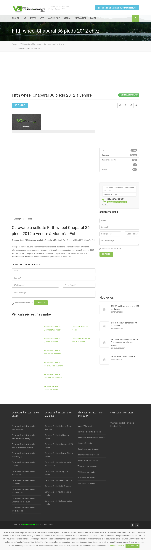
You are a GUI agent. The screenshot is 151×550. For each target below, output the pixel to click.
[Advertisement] (77, 74)
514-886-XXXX (117, 200)
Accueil (14, 44)
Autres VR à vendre (86, 426)
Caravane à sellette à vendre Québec (24, 464)
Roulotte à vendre (85, 443)
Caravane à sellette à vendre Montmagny (24, 455)
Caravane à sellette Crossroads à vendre (58, 502)
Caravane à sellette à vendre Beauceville (24, 473)
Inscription (110, 248)
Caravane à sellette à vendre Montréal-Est (24, 491)
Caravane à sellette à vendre (54, 44)
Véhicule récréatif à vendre (30, 44)
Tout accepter (132, 546)
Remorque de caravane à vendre (91, 438)
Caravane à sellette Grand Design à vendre (59, 428)
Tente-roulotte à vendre (87, 466)
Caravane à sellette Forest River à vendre (59, 455)
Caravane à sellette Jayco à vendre (56, 473)
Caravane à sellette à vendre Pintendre (24, 482)
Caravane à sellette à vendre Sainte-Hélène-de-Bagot (24, 437)
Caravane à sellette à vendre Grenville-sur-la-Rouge (24, 500)
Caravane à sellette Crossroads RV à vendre (58, 464)
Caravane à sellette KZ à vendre (58, 486)
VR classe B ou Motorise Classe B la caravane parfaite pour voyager (124, 342)
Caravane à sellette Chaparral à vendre (58, 493)
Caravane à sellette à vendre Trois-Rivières (24, 509)
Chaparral (105, 155)
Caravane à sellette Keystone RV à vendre (59, 446)
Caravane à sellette (109, 160)
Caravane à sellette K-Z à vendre (58, 480)
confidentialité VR (117, 546)
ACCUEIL (16, 18)
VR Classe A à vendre (86, 472)
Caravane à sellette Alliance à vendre (57, 437)
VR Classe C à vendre (86, 483)
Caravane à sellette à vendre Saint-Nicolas (24, 428)
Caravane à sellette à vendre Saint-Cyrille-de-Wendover (24, 446)
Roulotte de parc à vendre (88, 449)
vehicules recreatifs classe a (123, 356)
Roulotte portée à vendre (88, 461)
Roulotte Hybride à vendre (88, 455)
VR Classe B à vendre (86, 478)
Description (19, 219)
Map (30, 219)
